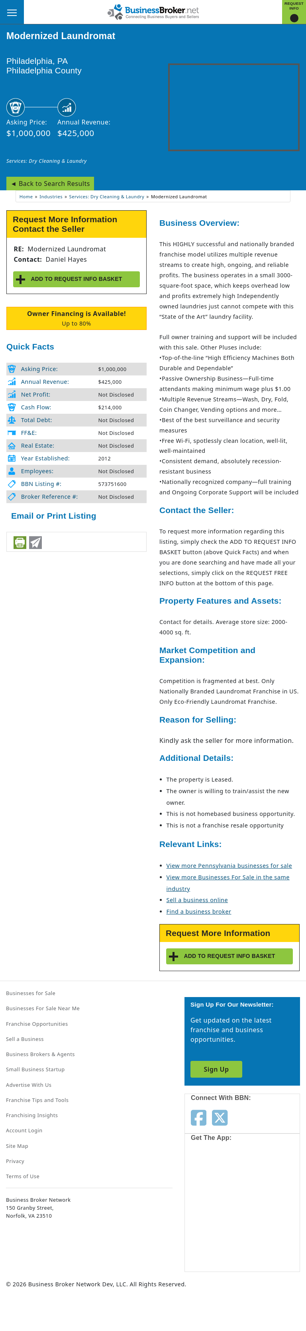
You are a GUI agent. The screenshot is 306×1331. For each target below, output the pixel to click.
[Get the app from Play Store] (219, 1238)
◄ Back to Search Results (50, 183)
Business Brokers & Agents (40, 1054)
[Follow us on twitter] (220, 1117)
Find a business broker (199, 911)
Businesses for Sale (30, 993)
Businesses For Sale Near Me (43, 1008)
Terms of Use (22, 1176)
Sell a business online (197, 900)
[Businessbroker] (153, 11)
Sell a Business (25, 1039)
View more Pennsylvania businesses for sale (229, 865)
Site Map (17, 1145)
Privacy (15, 1161)
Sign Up (216, 1069)
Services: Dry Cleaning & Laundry (46, 160)
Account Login (24, 1130)
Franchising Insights (32, 1115)
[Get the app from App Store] (219, 1177)
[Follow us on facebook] (198, 1117)
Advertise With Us (28, 1084)
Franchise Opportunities (37, 1023)
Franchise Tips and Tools (37, 1100)
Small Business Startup (35, 1069)
